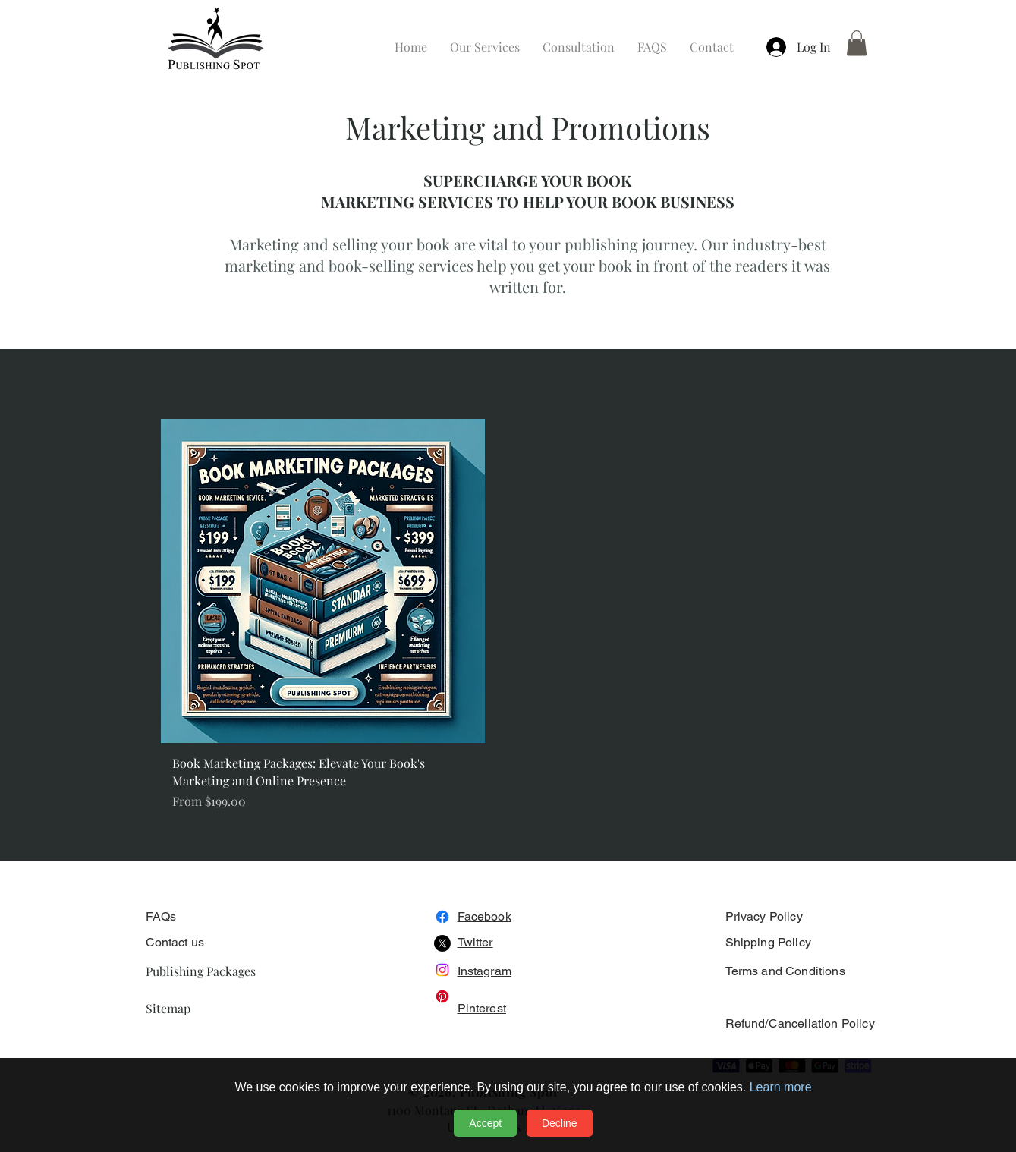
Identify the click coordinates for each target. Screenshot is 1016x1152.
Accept (485, 1123)
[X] (442, 943)
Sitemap (168, 1008)
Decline (559, 1123)
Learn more (781, 1087)
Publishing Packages (201, 971)
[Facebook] (442, 916)
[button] (856, 42)
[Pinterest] (442, 996)
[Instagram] (442, 970)
